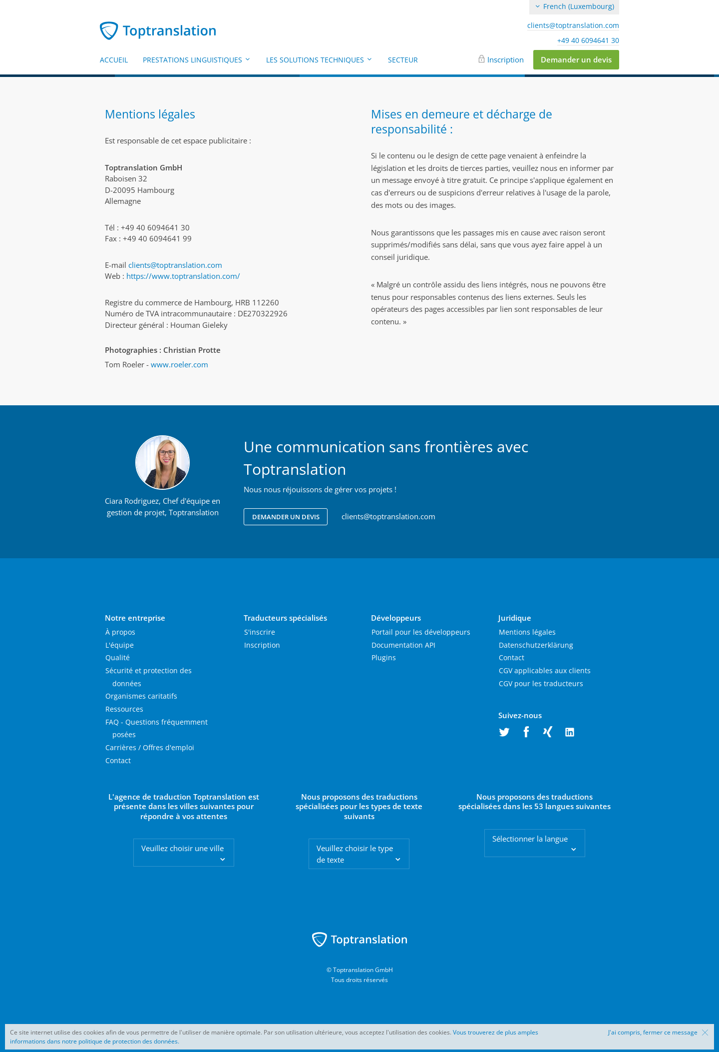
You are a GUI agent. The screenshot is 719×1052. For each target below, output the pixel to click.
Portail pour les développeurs (420, 632)
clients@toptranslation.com (573, 25)
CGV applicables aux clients (545, 670)
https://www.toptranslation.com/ (183, 276)
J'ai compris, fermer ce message (653, 1032)
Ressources (124, 709)
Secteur (403, 59)
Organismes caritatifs (141, 696)
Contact (118, 760)
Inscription (505, 59)
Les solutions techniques (319, 59)
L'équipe (119, 645)
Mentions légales (527, 632)
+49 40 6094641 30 (588, 40)
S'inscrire (259, 632)
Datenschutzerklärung (536, 645)
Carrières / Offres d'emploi (149, 747)
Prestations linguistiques (197, 59)
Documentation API (403, 645)
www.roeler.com (179, 364)
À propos (120, 632)
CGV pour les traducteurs (541, 683)
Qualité (117, 657)
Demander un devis (576, 59)
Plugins (383, 657)
